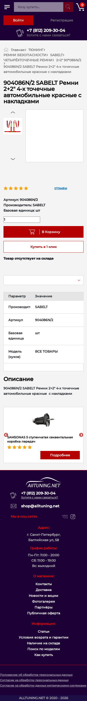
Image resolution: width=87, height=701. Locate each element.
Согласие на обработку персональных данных (34, 680)
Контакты (43, 584)
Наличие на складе (43, 643)
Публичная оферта (43, 613)
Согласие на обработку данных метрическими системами (43, 685)
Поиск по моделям (43, 649)
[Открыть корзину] (80, 7)
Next (81, 435)
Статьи (43, 631)
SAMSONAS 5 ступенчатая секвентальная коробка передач (40, 439)
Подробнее (60, 455)
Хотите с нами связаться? (48, 35)
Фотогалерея (43, 601)
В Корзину (49, 231)
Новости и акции (43, 596)
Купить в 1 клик (43, 247)
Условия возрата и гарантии (43, 637)
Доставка (44, 590)
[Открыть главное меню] (7, 7)
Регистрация (61, 20)
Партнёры (43, 607)
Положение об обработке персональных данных (36, 675)
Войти (18, 20)
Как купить (43, 655)
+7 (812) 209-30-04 (46, 30)
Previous (6, 435)
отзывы (60, 188)
